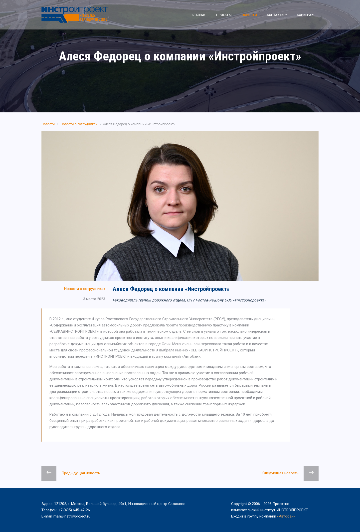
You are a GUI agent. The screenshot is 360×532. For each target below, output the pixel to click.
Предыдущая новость (80, 473)
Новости (249, 15)
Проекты (224, 15)
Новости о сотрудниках (84, 288)
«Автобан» (286, 516)
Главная (199, 15)
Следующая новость (280, 473)
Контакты (275, 15)
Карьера (304, 15)
